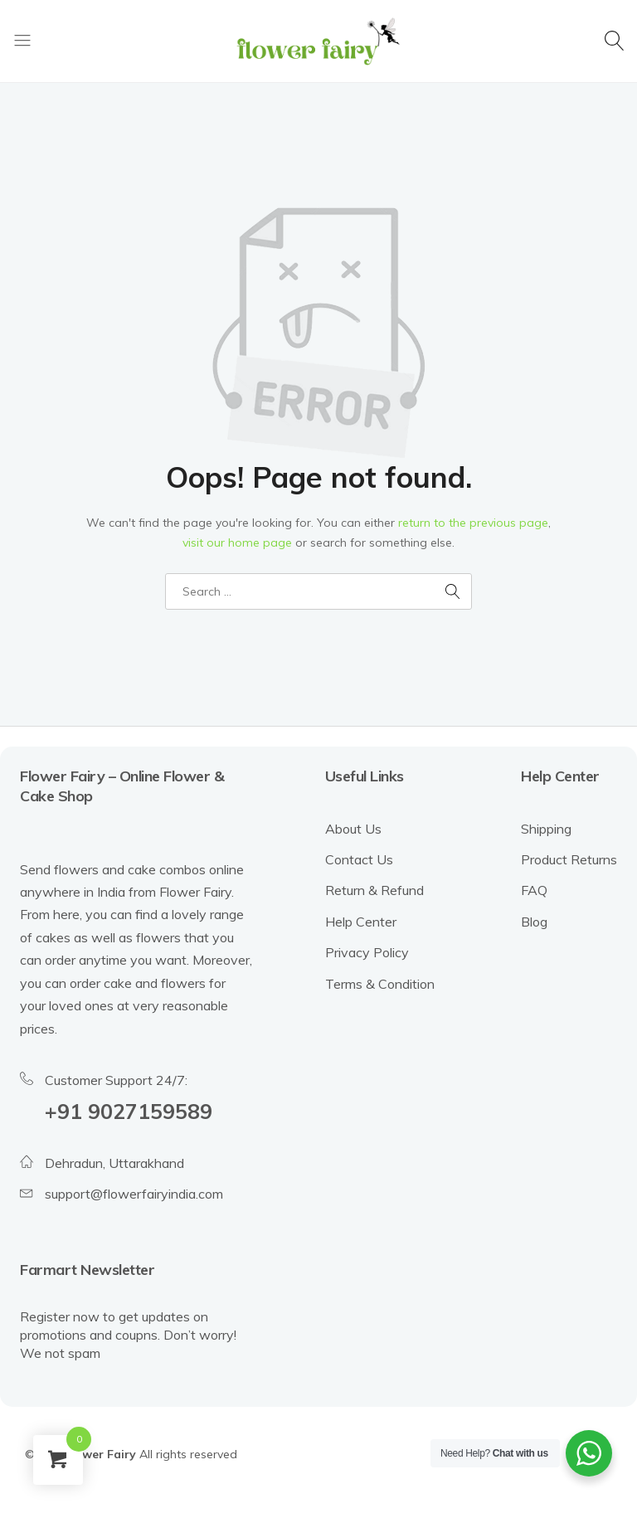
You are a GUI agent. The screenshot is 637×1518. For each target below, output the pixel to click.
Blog (534, 921)
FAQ (534, 890)
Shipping (546, 828)
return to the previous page (473, 522)
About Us (353, 828)
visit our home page (237, 542)
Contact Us (359, 859)
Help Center (360, 921)
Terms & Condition (380, 984)
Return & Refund (374, 890)
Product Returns (569, 859)
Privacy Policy (367, 952)
